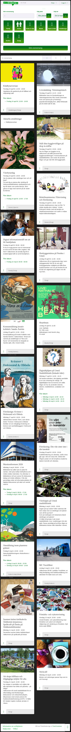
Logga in (65, 3)
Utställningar (12, 110)
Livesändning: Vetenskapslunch (52, 90)
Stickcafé (43, 672)
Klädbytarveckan (10, 86)
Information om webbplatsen (12, 726)
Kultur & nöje (48, 112)
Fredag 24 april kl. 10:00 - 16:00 (17, 101)
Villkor (15, 729)
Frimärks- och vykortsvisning (52, 614)
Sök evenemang (8, 11)
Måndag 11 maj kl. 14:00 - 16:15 (53, 399)
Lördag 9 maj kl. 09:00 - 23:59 (16, 563)
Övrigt (19, 110)
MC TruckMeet (46, 565)
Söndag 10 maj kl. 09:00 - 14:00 (17, 565)
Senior (10, 207)
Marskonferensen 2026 (13, 464)
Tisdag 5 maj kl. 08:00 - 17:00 (16, 492)
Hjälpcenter (7, 729)
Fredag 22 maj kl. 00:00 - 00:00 (17, 262)
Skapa (54, 3)
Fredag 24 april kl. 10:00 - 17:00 (17, 199)
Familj (10, 270)
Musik (46, 343)
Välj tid (56, 11)
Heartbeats (44, 322)
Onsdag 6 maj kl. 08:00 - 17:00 (17, 494)
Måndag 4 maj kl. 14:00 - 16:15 (53, 397)
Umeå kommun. (57, 726)
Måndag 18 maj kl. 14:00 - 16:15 (53, 401)
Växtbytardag (9, 173)
